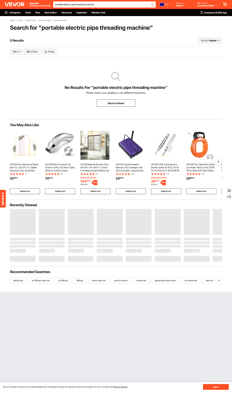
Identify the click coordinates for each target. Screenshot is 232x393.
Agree (216, 387)
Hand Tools (30, 20)
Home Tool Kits (60, 20)
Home (12, 20)
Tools (20, 20)
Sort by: (204, 40)
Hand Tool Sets (45, 20)
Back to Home (116, 103)
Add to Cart (25, 191)
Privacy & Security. (120, 387)
